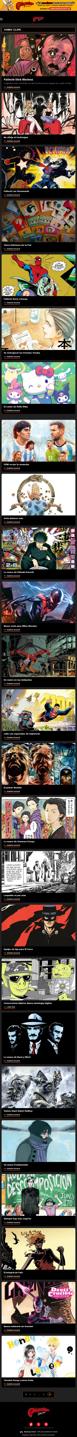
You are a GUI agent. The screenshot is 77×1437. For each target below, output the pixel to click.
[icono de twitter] (38, 1424)
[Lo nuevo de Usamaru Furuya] (38, 818)
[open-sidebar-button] (1, 19)
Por (12, 87)
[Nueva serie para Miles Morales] (38, 602)
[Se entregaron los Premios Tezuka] (38, 329)
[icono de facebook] (31, 1424)
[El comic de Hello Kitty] (38, 383)
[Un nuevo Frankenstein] (38, 1141)
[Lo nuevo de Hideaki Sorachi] (38, 548)
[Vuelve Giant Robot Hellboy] (38, 1087)
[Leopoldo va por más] (38, 872)
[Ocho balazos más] (38, 494)
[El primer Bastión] (38, 764)
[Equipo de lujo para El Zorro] (38, 925)
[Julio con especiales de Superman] (38, 710)
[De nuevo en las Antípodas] (38, 656)
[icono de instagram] (46, 1424)
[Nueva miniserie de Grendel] (38, 1303)
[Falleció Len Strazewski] (38, 167)
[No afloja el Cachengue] (38, 114)
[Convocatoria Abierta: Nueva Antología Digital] (38, 979)
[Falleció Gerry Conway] (38, 275)
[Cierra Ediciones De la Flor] (38, 221)
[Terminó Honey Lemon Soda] (38, 1356)
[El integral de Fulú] (38, 1249)
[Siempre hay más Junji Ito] (38, 1195)
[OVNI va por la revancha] (38, 440)
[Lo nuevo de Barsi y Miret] (38, 1033)
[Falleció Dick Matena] (38, 55)
